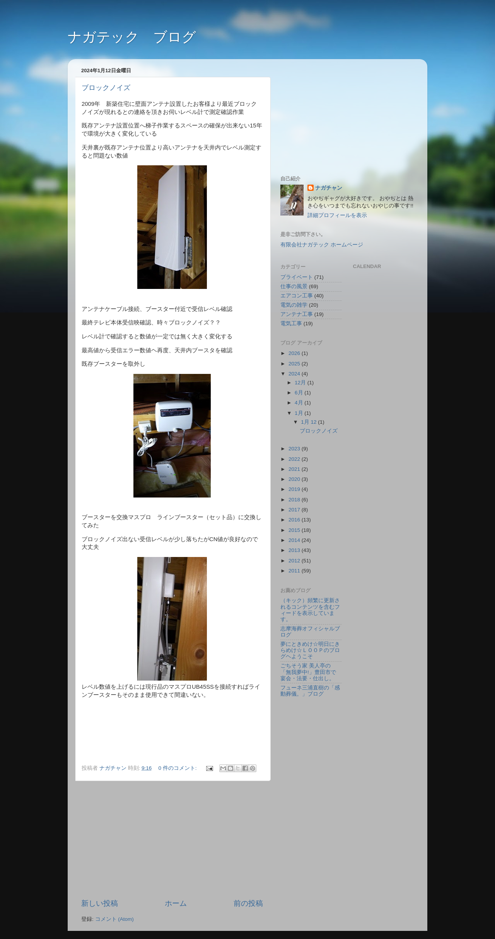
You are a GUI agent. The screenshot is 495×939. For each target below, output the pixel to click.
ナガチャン (328, 188)
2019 (295, 489)
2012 (295, 561)
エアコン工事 (296, 296)
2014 (295, 540)
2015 (295, 530)
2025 (295, 364)
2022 (295, 459)
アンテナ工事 (296, 314)
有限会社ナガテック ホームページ (321, 245)
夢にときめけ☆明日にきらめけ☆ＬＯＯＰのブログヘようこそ (310, 650)
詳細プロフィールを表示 (337, 215)
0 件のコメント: (178, 768)
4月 (299, 403)
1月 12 (309, 422)
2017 (295, 510)
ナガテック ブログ (132, 37)
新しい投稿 (99, 903)
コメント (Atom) (114, 919)
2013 (295, 550)
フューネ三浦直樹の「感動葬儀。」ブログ (310, 691)
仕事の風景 (293, 286)
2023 (295, 449)
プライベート (296, 277)
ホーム (176, 903)
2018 (295, 500)
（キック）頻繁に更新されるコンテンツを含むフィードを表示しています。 (310, 610)
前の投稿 (248, 903)
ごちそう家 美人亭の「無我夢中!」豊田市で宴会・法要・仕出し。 (308, 672)
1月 (299, 413)
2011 (295, 571)
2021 (295, 469)
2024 (295, 374)
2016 (295, 520)
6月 (299, 393)
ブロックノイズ (106, 88)
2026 (295, 353)
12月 (301, 382)
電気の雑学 (293, 305)
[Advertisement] (172, 839)
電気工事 (291, 323)
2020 (295, 479)
